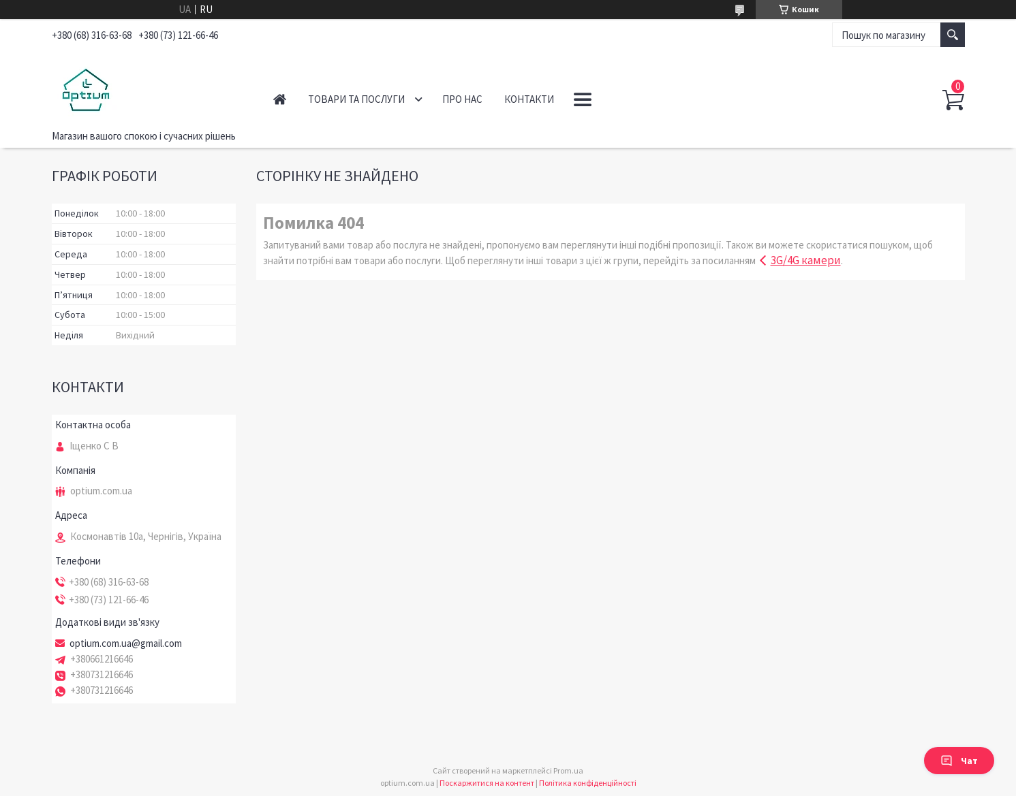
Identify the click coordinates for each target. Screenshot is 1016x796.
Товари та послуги (356, 99)
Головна (279, 99)
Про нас (462, 99)
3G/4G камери (806, 260)
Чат (959, 760)
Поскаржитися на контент (487, 783)
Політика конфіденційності (587, 783)
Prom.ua (568, 770)
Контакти (529, 99)
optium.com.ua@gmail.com (126, 643)
